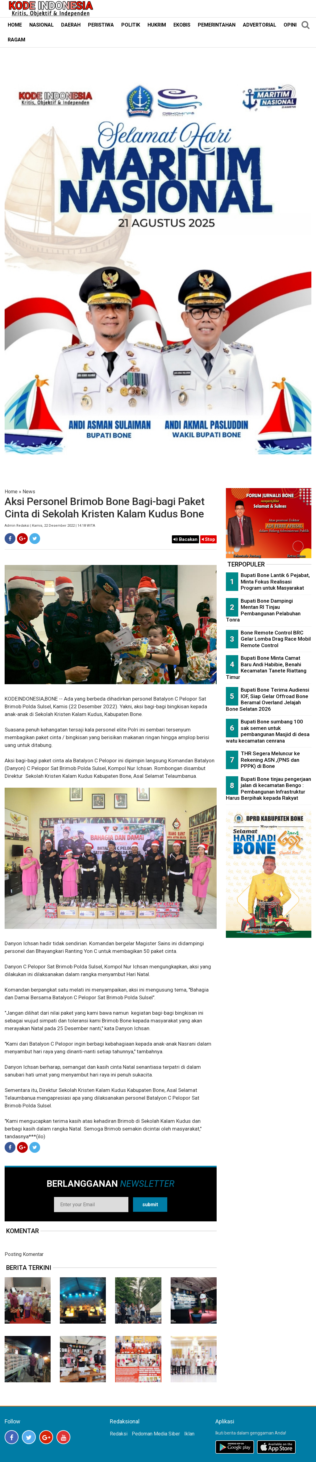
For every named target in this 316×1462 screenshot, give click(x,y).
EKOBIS (181, 25)
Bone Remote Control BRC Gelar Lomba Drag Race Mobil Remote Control (276, 639)
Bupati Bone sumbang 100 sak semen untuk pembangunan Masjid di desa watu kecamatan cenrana (268, 731)
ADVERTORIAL (259, 25)
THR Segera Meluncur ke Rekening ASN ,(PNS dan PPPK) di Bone (270, 759)
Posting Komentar (24, 1254)
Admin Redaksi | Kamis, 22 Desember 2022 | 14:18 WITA (50, 526)
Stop (208, 539)
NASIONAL (41, 25)
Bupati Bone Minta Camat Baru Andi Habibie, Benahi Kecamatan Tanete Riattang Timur (266, 667)
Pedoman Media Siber (156, 1434)
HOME (15, 25)
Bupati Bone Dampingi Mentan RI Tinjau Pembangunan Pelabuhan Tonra (263, 610)
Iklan (189, 1434)
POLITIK (130, 25)
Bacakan (185, 539)
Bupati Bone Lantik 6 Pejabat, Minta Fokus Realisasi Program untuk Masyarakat (275, 581)
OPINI (290, 25)
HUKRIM (157, 25)
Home (11, 492)
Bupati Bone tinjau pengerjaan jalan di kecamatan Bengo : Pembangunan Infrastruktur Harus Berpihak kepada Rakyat (268, 788)
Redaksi (118, 1434)
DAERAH (71, 25)
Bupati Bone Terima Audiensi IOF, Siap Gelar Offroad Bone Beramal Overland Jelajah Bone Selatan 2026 (267, 699)
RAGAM (16, 40)
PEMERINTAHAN (216, 25)
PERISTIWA (101, 25)
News (29, 492)
